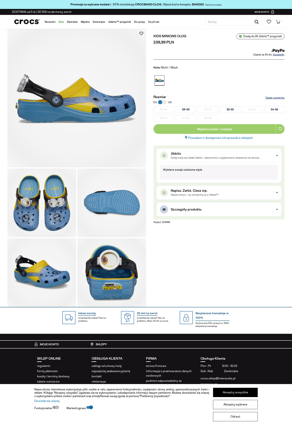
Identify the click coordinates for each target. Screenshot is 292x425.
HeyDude (154, 21)
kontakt (97, 376)
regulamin (43, 366)
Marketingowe (76, 408)
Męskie (85, 21)
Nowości (50, 21)
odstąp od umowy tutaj (107, 366)
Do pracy (139, 21)
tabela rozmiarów (48, 381)
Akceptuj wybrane (235, 404)
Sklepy (98, 344)
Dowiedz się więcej (47, 401)
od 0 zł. (24, 12)
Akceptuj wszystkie (235, 392)
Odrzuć (235, 416)
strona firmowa (156, 366)
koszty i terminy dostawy (53, 376)
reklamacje (99, 381)
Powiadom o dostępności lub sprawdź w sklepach (220, 138)
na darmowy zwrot (55, 12)
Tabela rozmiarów (275, 97)
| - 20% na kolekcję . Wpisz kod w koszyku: (131, 4)
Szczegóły (279, 54)
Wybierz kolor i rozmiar (214, 129)
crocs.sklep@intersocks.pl (218, 378)
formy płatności (47, 371)
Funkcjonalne (43, 408)
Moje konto (46, 344)
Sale (61, 21)
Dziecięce (99, 21)
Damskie (72, 21)
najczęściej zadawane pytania (111, 371)
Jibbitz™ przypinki (119, 21)
